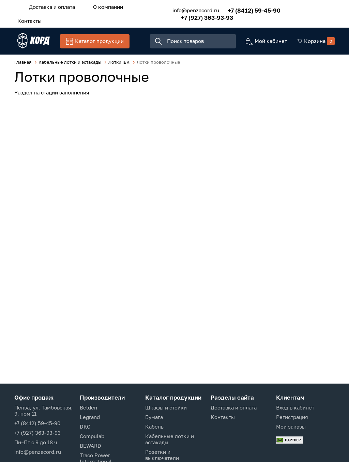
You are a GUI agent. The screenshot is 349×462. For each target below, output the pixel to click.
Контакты (28, 19)
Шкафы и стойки (166, 407)
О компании (104, 6)
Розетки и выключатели (162, 455)
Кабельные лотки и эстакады (169, 439)
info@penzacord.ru (191, 9)
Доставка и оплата (51, 6)
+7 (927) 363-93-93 (203, 16)
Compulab (92, 436)
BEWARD (90, 446)
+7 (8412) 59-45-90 (249, 9)
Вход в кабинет (295, 407)
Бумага (154, 417)
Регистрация (292, 417)
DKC (85, 426)
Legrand (90, 417)
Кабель (154, 426)
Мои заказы (291, 426)
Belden (88, 407)
